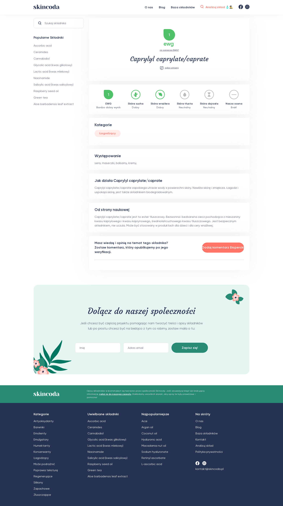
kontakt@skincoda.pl (209, 469)
